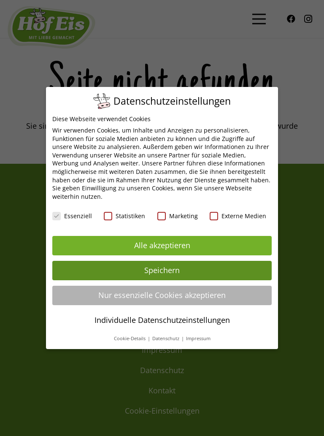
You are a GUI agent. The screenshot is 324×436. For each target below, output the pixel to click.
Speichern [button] (162, 270)
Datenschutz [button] (166, 338)
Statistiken (124, 216)
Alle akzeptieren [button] (162, 245)
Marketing (177, 216)
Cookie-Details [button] (130, 338)
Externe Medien (238, 216)
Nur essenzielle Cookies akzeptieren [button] (162, 295)
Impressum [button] (198, 338)
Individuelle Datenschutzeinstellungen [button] (162, 320)
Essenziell (72, 216)
